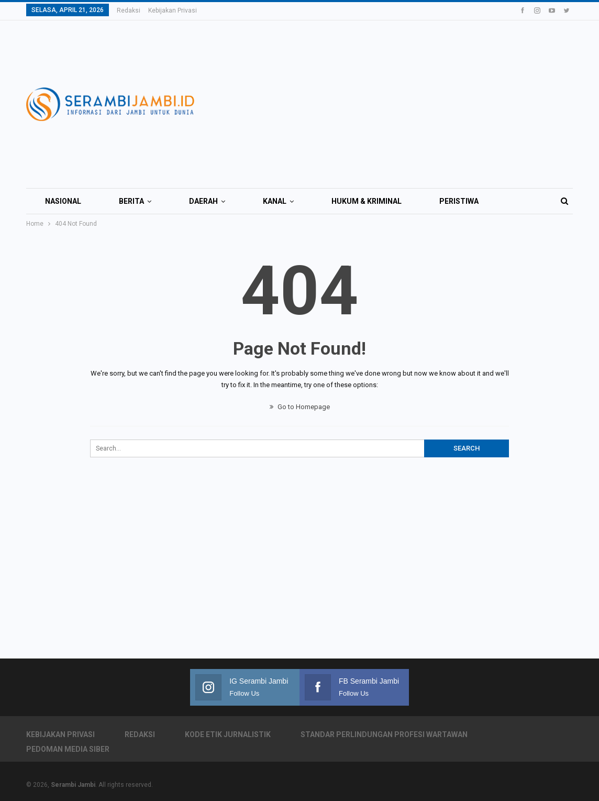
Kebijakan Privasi (172, 10)
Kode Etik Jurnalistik (228, 734)
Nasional (63, 201)
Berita (131, 201)
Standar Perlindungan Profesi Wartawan (384, 734)
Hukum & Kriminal (366, 201)
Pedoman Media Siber (67, 749)
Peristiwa (459, 201)
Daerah (203, 201)
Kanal (274, 201)
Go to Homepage (300, 407)
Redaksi (128, 10)
